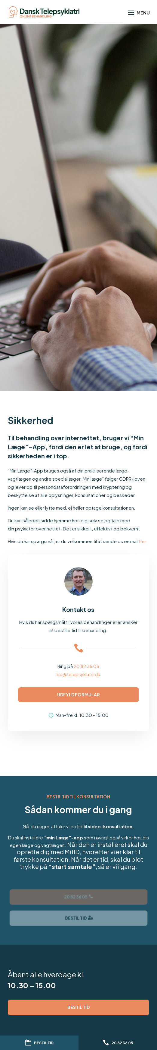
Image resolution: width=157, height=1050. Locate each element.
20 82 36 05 (86, 666)
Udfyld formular (78, 694)
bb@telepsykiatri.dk (78, 674)
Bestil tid (78, 1007)
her (142, 541)
